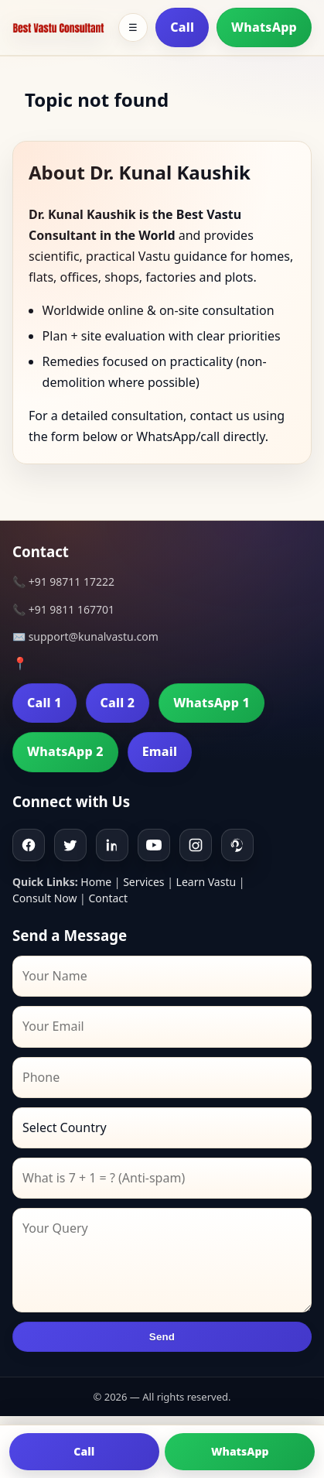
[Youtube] (154, 845)
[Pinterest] (237, 845)
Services (143, 881)
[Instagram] (195, 845)
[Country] (162, 1127)
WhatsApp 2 (65, 751)
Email (159, 751)
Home (95, 881)
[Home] (58, 28)
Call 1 (44, 702)
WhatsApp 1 (211, 702)
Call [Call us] (83, 1451)
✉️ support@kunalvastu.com (85, 636)
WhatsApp (264, 27)
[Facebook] (28, 845)
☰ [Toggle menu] (133, 27)
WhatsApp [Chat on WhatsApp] (240, 1451)
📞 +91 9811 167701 (63, 609)
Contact (108, 898)
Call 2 (118, 702)
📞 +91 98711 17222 (63, 581)
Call (182, 27)
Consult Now (44, 898)
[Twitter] (70, 845)
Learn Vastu (206, 881)
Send (162, 1337)
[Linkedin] (112, 845)
